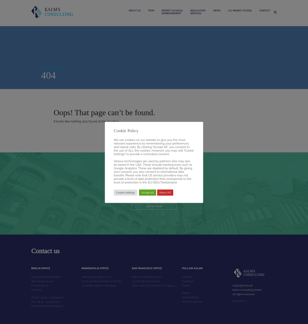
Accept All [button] (147, 192)
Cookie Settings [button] (125, 192)
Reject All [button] (165, 192)
